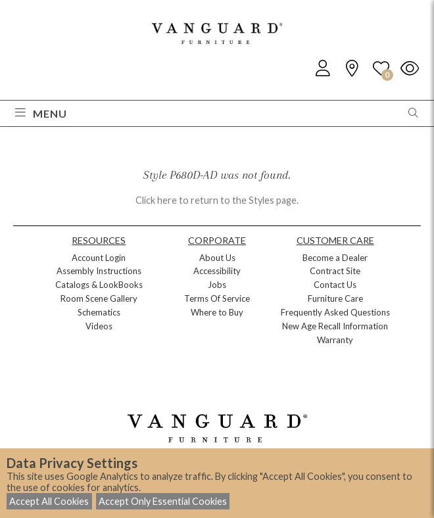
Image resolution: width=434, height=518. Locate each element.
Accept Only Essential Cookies (163, 501)
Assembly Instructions (99, 271)
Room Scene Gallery (98, 298)
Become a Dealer (335, 257)
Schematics (99, 312)
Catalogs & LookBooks (99, 284)
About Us (217, 257)
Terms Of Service (217, 298)
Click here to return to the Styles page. (217, 200)
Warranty (335, 340)
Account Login (99, 257)
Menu (41, 113)
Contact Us (335, 284)
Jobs (217, 284)
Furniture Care (335, 298)
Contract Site (335, 271)
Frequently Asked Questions (335, 312)
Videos (98, 326)
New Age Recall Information (335, 326)
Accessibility (217, 271)
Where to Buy (217, 312)
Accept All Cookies (49, 501)
